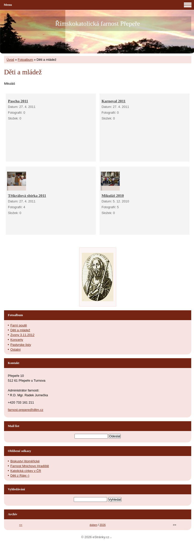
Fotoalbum (25, 60)
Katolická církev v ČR (25, 471)
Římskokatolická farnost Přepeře (97, 23)
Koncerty (16, 340)
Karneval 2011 (114, 101)
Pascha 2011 (18, 101)
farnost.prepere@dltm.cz (25, 410)
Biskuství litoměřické (25, 461)
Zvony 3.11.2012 (22, 335)
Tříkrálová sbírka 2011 (27, 195)
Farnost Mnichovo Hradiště (29, 466)
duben (93, 524)
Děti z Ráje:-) (19, 475)
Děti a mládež (20, 330)
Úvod (10, 60)
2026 (103, 524)
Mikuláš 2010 (113, 195)
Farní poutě (18, 325)
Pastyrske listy (20, 345)
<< (20, 524)
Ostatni (15, 349)
